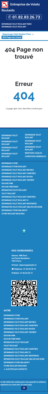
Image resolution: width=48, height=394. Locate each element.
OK (24, 388)
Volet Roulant (9, 193)
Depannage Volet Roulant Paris (17, 24)
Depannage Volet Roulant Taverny (18, 180)
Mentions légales (33, 153)
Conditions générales (35, 156)
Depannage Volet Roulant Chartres (19, 173)
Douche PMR (7, 183)
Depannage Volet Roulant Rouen (17, 177)
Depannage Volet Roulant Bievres (18, 170)
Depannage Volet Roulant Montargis (19, 204)
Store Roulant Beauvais (13, 214)
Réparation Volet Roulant (14, 190)
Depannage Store (10, 163)
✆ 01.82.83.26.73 (24, 17)
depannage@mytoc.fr (28, 265)
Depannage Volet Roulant (14, 27)
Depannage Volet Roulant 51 (15, 200)
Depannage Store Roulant (14, 167)
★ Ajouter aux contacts (15, 369)
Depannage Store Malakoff (15, 210)
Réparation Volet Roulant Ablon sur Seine (22, 207)
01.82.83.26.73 (30, 269)
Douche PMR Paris (10, 187)
